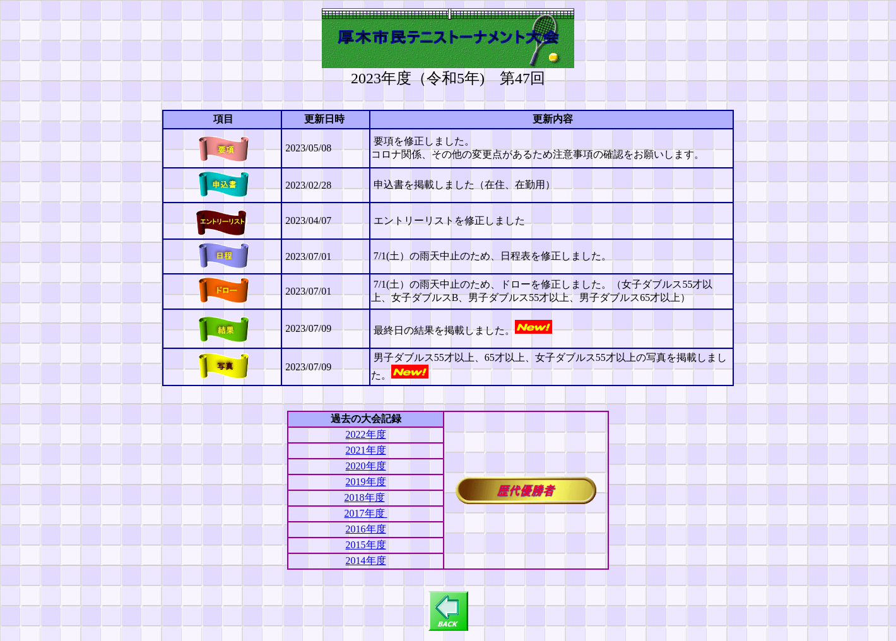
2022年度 (366, 434)
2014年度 (366, 560)
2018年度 (365, 497)
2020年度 (366, 466)
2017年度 (366, 513)
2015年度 (366, 544)
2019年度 (366, 481)
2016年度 (366, 529)
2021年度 (366, 450)
